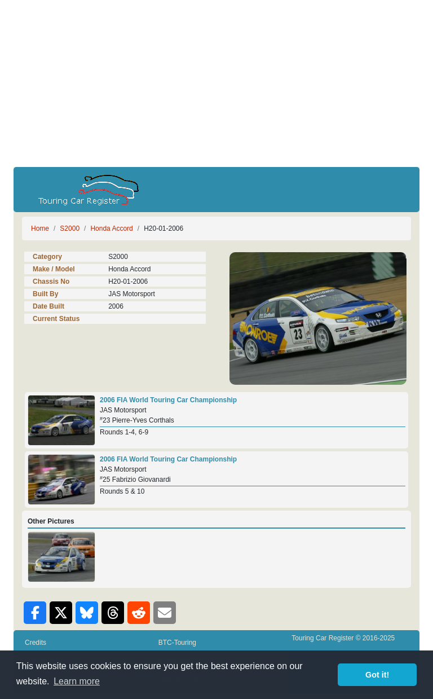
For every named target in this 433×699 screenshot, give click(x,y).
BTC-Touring (177, 643)
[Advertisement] (216, 83)
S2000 (69, 228)
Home (40, 228)
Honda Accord (111, 228)
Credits (35, 643)
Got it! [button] (377, 674)
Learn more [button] (77, 681)
